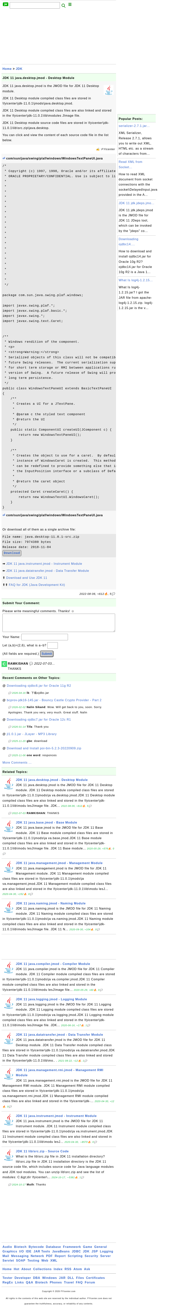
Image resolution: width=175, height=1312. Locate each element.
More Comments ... (17, 766)
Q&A (29, 1286)
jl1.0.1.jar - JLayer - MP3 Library (32, 737)
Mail (5, 1259)
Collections (42, 1273)
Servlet (8, 1264)
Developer (23, 1281)
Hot (16, 1273)
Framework (72, 1250)
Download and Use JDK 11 (26, 577)
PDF (49, 1259)
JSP (95, 1255)
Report (60, 1259)
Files (80, 1281)
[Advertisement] (59, 37)
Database (53, 1250)
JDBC (76, 1255)
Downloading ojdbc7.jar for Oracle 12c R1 (39, 723)
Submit (47, 657)
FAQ (79, 1286)
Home (7, 68)
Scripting (75, 1259)
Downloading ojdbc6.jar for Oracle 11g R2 (39, 689)
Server (105, 1259)
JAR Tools (42, 1255)
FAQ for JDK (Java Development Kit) (37, 584)
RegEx (7, 1286)
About (26, 1273)
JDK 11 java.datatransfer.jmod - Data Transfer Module (47, 570)
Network (37, 1259)
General (100, 1250)
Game (87, 1250)
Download (12, 553)
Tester (7, 1281)
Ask (87, 1273)
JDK (19, 68)
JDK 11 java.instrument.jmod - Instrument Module (44, 563)
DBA (36, 1281)
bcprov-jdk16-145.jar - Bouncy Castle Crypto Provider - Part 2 (54, 704)
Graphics (9, 1255)
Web (44, 1264)
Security (91, 1259)
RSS (68, 1273)
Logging (106, 1255)
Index (58, 1273)
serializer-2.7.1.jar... (134, 125)
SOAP (20, 1264)
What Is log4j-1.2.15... (136, 280)
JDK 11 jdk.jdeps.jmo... (136, 203)
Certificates (95, 1281)
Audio (7, 1250)
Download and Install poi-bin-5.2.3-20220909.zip (44, 752)
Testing (33, 1264)
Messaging (20, 1259)
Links (19, 1286)
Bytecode (36, 1250)
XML (53, 1264)
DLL (71, 1281)
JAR (62, 1281)
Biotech (20, 1250)
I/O (21, 1255)
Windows (49, 1281)
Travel (69, 1286)
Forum (90, 1286)
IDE (29, 1255)
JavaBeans (61, 1255)
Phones (56, 1286)
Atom (77, 1273)
